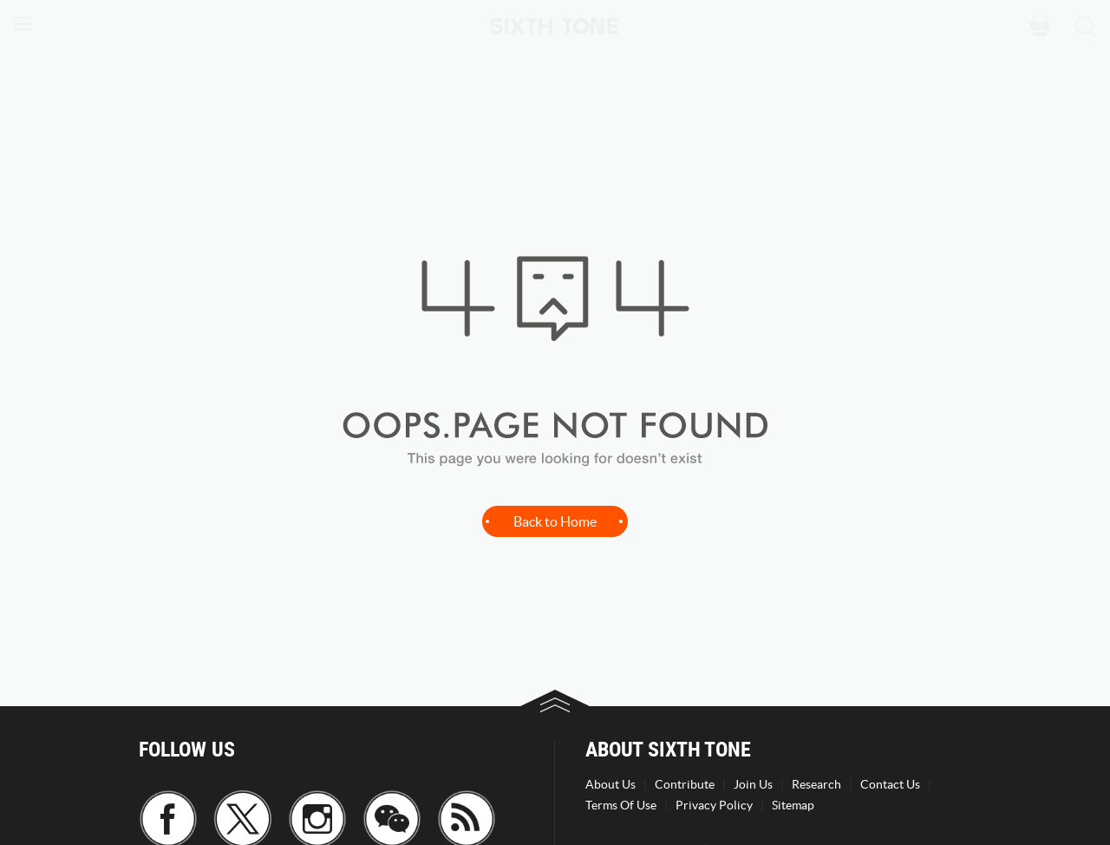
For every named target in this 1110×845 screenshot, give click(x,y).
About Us (610, 784)
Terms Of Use (620, 805)
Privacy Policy (714, 805)
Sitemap (793, 805)
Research (816, 784)
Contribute (685, 784)
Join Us (753, 784)
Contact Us (890, 784)
